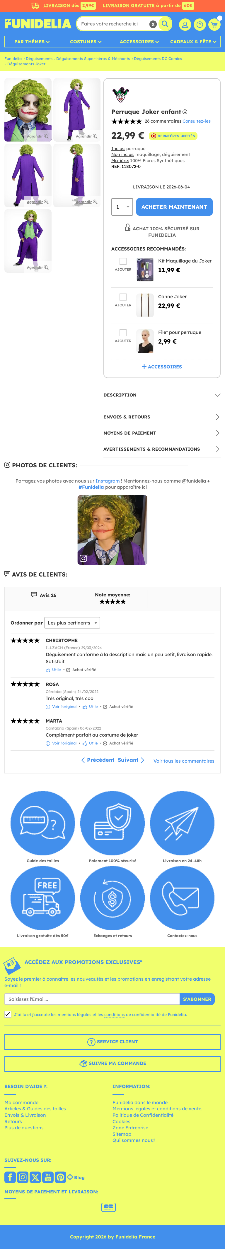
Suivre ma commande (112, 1064)
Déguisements (39, 58)
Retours (13, 1121)
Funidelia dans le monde (140, 1102)
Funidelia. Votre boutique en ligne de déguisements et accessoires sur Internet (38, 23)
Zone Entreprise (130, 1127)
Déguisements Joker (26, 63)
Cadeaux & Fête (190, 41)
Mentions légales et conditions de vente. (157, 1108)
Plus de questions (24, 1127)
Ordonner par (27, 623)
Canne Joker (172, 296)
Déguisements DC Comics (158, 58)
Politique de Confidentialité (142, 1115)
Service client (112, 1042)
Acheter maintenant (174, 206)
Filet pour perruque (179, 332)
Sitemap (121, 1134)
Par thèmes (29, 41)
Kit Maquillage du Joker (185, 261)
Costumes (83, 41)
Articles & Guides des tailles (35, 1108)
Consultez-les (197, 121)
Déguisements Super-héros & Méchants (93, 58)
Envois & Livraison (25, 1115)
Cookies (121, 1121)
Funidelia (13, 58)
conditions (114, 1014)
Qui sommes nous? (133, 1140)
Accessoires (137, 41)
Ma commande (21, 1102)
